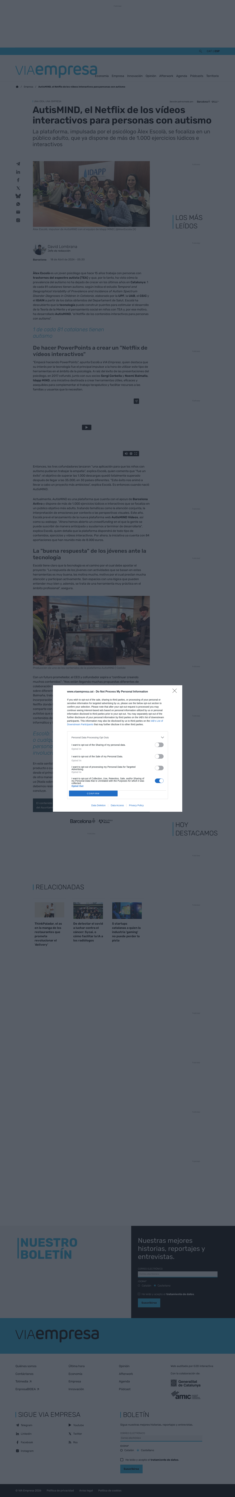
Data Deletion (98, 805)
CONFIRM (93, 793)
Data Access (117, 805)
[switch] (159, 745)
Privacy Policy (136, 805)
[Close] (176, 692)
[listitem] (118, 737)
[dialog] (117, 748)
